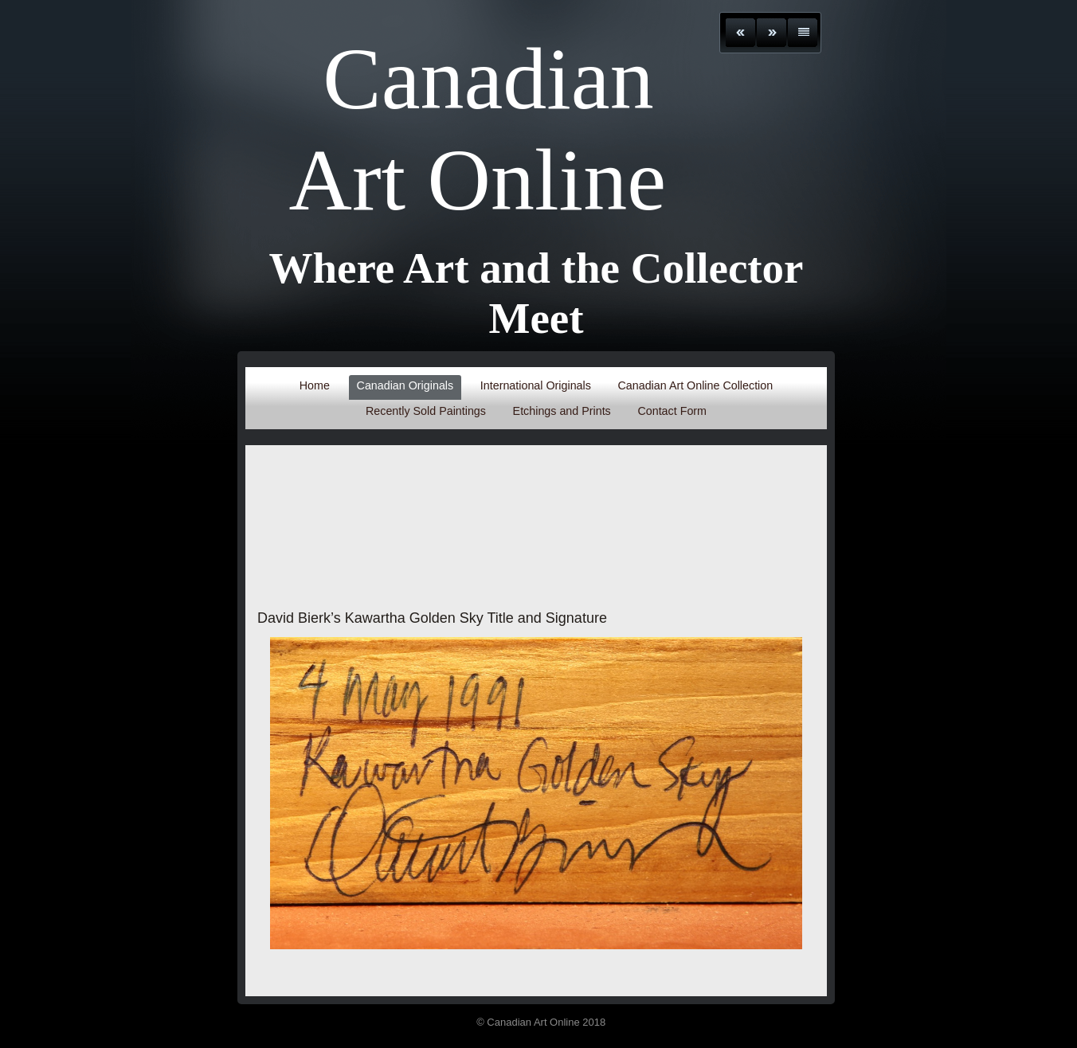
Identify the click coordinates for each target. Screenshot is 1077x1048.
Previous (740, 32)
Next (771, 32)
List (802, 32)
